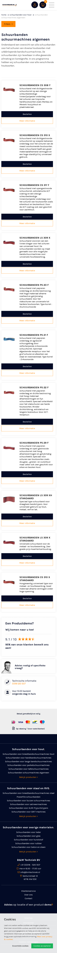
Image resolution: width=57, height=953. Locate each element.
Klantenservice (28, 891)
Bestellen (27, 114)
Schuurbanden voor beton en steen (28, 847)
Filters (8, 24)
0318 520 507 (19, 683)
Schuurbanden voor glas (28, 836)
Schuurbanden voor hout (20, 15)
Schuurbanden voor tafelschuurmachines (28, 769)
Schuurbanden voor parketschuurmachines (28, 765)
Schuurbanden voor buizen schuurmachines (28, 800)
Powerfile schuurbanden (28, 797)
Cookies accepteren (42, 946)
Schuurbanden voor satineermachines (28, 804)
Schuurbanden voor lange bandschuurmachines (28, 761)
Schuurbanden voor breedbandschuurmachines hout (28, 754)
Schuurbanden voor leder (28, 832)
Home (3, 15)
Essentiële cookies (20, 946)
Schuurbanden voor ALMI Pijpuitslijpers (28, 808)
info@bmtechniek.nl (30, 872)
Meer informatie (27, 121)
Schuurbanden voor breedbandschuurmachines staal (28, 793)
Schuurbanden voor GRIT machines (29, 811)
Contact (28, 898)
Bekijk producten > (28, 777)
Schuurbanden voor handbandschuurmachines (28, 757)
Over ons (28, 894)
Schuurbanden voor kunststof (28, 839)
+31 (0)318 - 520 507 (30, 865)
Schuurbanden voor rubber (28, 843)
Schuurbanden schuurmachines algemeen (28, 772)
